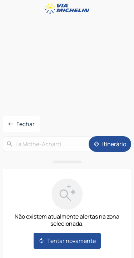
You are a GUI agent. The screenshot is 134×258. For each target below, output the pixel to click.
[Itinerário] (110, 144)
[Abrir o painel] (67, 162)
